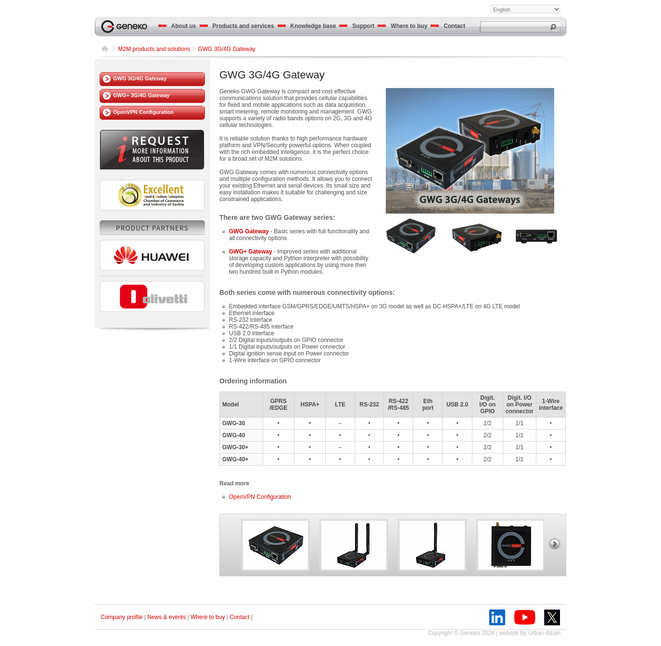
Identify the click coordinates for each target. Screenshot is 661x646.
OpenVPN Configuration (143, 112)
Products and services (237, 26)
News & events (166, 617)
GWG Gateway (249, 231)
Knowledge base (307, 26)
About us (177, 26)
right (554, 544)
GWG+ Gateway (250, 251)
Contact (448, 26)
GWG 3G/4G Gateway (139, 78)
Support (356, 26)
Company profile (121, 617)
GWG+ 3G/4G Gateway (141, 95)
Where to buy (402, 26)
